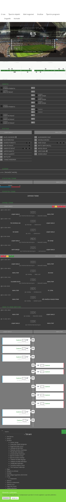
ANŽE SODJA (42, 98)
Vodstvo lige (10, 474)
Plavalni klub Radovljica (16, 417)
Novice (36, 487)
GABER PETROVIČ (8, 118)
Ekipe (8, 434)
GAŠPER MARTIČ (9, 153)
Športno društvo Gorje (16, 421)
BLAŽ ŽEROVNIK (9, 142)
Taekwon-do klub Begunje (18, 424)
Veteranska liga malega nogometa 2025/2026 (20, 466)
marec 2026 (10, 479)
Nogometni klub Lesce (16, 411)
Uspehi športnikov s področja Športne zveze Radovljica (23, 465)
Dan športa (10, 401)
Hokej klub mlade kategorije (18, 409)
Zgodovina (10, 470)
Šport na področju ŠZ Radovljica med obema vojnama (22, 461)
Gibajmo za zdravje (12, 436)
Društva (40, 14)
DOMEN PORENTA (9, 90)
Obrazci (9, 445)
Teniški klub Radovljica (16, 428)
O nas (3, 14)
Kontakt (17, 18)
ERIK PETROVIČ (8, 94)
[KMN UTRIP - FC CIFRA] (33, 266)
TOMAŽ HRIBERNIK (10, 162)
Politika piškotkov (12, 453)
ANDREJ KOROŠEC (43, 142)
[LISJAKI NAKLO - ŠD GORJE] (33, 231)
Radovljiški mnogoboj (13, 457)
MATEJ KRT (7, 159)
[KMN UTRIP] (46, 35)
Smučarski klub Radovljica (17, 419)
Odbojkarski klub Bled (16, 413)
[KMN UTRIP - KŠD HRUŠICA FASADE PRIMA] (33, 271)
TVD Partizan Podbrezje (17, 432)
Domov (9, 403)
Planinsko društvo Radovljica (18, 415)
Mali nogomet (28, 14)
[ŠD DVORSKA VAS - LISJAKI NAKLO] (33, 220)
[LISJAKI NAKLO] (19, 35)
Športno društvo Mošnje (17, 422)
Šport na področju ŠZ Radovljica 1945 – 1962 (20, 459)
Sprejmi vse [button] (15, 498)
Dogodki (7, 18)
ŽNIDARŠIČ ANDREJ (11, 174)
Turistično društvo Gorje (17, 430)
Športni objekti (14, 14)
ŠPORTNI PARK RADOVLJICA (28, 27)
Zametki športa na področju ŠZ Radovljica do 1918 (21, 468)
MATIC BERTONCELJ (44, 148)
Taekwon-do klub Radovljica (18, 426)
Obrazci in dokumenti (13, 447)
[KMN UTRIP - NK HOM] (33, 254)
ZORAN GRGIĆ (42, 156)
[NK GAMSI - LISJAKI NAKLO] (33, 225)
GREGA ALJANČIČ (9, 156)
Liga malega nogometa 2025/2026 (17, 440)
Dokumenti (13, 443)
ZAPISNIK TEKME (33, 198)
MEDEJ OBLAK (42, 150)
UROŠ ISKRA (42, 153)
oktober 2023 (11, 481)
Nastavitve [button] (6, 498)
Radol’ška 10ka (11, 455)
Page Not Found (11, 451)
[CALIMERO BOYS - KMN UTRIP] (33, 260)
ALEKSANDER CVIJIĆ (44, 139)
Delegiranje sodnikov (13, 472)
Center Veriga (14, 407)
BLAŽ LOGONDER (9, 139)
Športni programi (53, 14)
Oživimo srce (10, 449)
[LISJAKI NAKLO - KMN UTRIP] (33, 214)
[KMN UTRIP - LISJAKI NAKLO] (33, 283)
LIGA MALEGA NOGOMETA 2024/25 (31, 26)
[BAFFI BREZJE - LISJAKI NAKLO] (33, 237)
